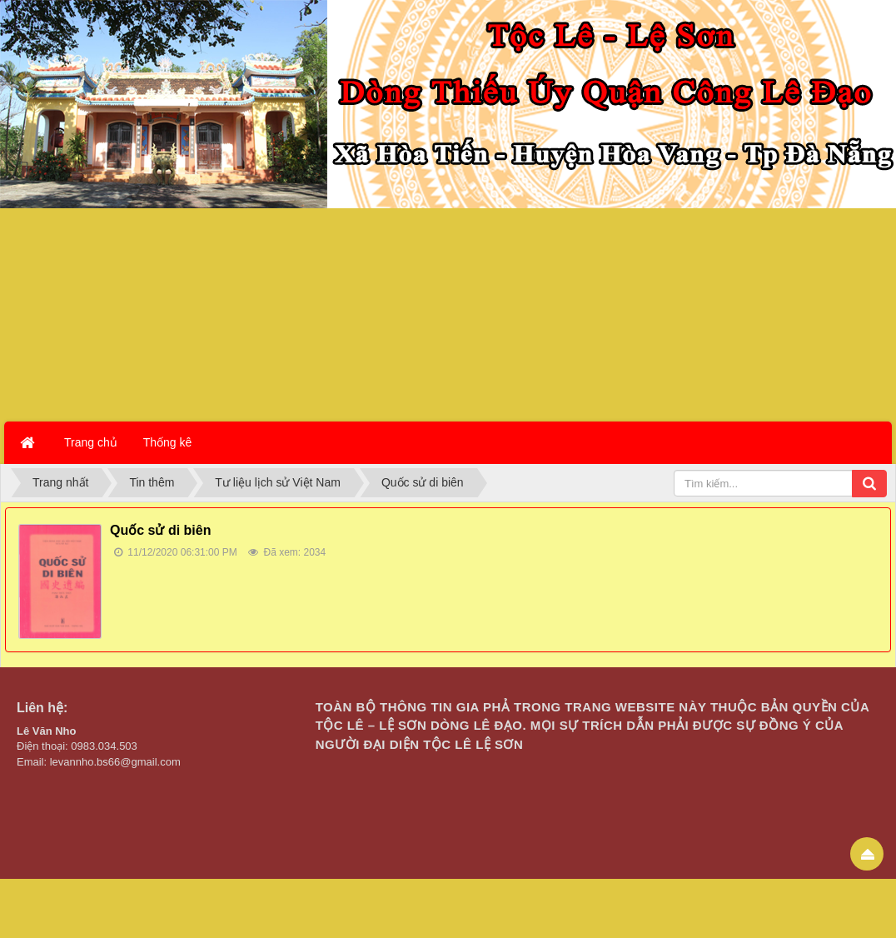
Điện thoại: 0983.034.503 (77, 746)
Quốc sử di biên (160, 530)
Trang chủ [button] (90, 442)
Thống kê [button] (167, 442)
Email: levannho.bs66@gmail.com (99, 762)
